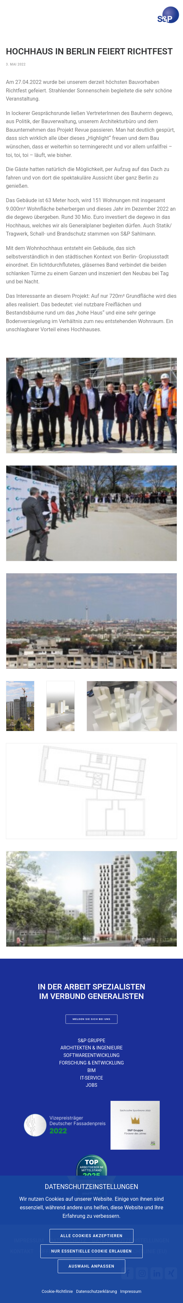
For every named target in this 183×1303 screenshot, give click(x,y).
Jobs (91, 1085)
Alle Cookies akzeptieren (91, 1236)
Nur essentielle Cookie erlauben (91, 1251)
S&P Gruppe (91, 1040)
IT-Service (91, 1078)
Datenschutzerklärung (96, 1291)
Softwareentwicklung (91, 1055)
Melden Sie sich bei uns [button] (91, 1019)
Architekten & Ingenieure (91, 1047)
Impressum (130, 1291)
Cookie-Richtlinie (57, 1291)
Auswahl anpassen (91, 1266)
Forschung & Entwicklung (91, 1062)
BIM (91, 1070)
